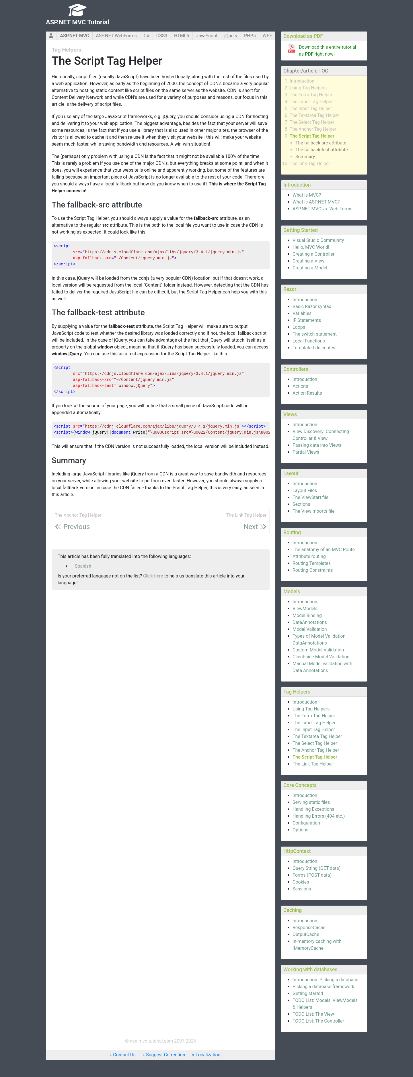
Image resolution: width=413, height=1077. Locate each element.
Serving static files (311, 802)
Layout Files (305, 490)
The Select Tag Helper (312, 122)
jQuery (230, 35)
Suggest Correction (165, 1055)
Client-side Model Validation (321, 656)
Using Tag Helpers (308, 88)
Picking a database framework (323, 986)
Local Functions (309, 341)
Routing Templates (312, 563)
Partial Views (306, 452)
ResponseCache (309, 927)
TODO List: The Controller (318, 1021)
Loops (299, 327)
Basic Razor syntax (312, 306)
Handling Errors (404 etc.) (319, 816)
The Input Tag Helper (311, 108)
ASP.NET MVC (74, 35)
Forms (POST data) (312, 875)
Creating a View (308, 261)
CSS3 (161, 35)
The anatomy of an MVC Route (324, 549)
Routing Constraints (313, 570)
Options (300, 830)
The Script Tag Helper (312, 136)
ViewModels (305, 608)
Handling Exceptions (313, 809)
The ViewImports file (313, 511)
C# (146, 35)
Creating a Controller (313, 254)
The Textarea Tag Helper (314, 115)
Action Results (307, 393)
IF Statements (307, 320)
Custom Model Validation (318, 650)
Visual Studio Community (318, 240)
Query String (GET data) (316, 868)
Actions (300, 386)
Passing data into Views (317, 445)
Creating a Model (310, 268)
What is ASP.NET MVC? (316, 202)
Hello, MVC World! (311, 247)
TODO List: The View (313, 1014)
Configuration (306, 823)
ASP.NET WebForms (116, 35)
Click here (153, 576)
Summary (305, 156)
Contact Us (124, 1055)
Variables (302, 313)
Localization (208, 1055)
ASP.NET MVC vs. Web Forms (322, 209)
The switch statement (315, 334)
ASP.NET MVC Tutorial (77, 22)
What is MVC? (307, 195)
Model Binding (307, 615)
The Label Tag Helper (311, 101)
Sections (301, 504)
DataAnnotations (310, 622)
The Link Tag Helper (310, 163)
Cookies (301, 882)
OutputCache (306, 934)
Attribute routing (309, 556)
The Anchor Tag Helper (313, 129)
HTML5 (181, 35)
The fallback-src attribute (320, 143)
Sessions (302, 889)
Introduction (302, 81)
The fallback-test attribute (321, 149)
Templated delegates (314, 347)
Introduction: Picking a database (325, 979)
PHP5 (250, 35)
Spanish (83, 566)
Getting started (308, 993)
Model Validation (310, 629)
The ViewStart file (310, 497)
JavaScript (206, 35)
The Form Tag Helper (311, 94)
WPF (267, 35)
